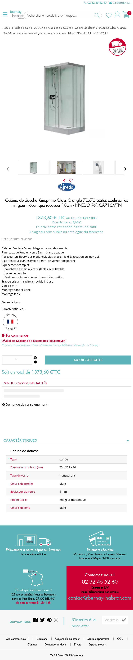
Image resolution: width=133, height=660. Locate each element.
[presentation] (8, 166)
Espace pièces (97, 644)
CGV (120, 639)
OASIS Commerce (74, 655)
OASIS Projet (56, 655)
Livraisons (42, 639)
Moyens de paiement (67, 639)
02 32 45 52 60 (95, 2)
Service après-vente (98, 639)
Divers (77, 644)
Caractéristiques (13, 306)
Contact (32, 644)
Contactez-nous (119, 2)
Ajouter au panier (88, 357)
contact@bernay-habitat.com (99, 597)
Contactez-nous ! (100, 574)
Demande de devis (55, 644)
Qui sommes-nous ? (17, 639)
